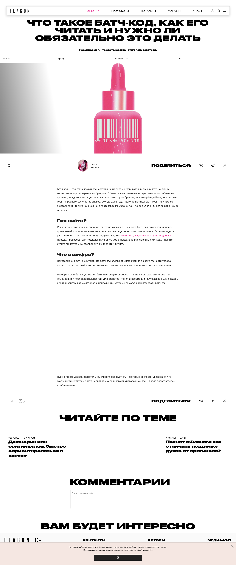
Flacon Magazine (95, 165)
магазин (174, 10)
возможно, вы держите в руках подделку (145, 235)
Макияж (6, 59)
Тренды (61, 59)
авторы (156, 540)
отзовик (93, 10)
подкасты (148, 10)
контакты (94, 540)
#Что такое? (22, 401)
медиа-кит (219, 540)
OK (118, 557)
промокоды (120, 10)
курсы (197, 10)
